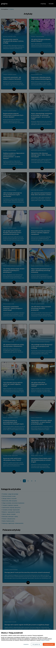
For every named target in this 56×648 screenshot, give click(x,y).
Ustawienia (25, 644)
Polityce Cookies (44, 640)
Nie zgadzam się (36, 644)
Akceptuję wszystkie (48, 644)
